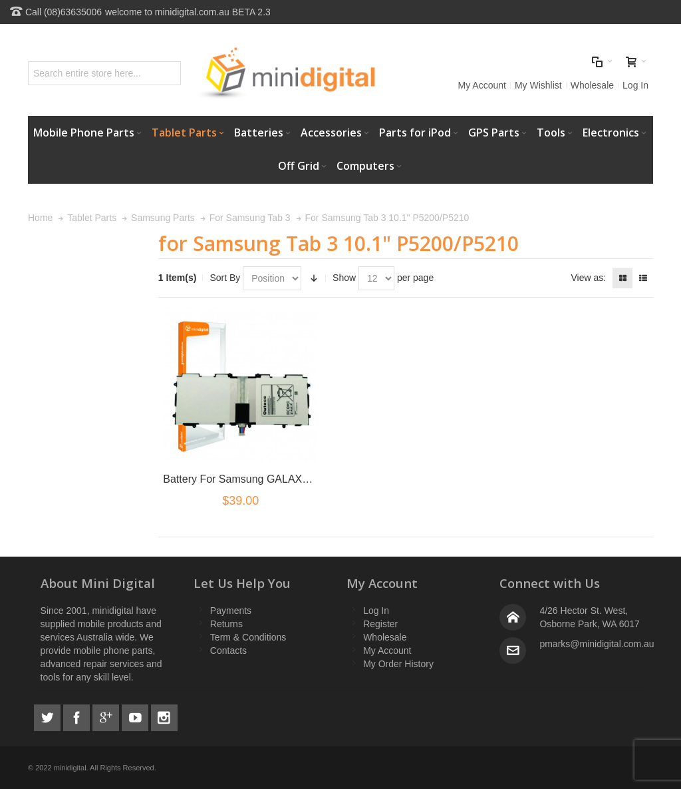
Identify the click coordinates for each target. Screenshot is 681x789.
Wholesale (592, 85)
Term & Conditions (248, 637)
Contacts (228, 650)
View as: (588, 277)
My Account (482, 85)
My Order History (398, 663)
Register (380, 624)
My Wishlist (538, 85)
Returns (226, 624)
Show (344, 277)
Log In (635, 85)
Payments (230, 610)
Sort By (224, 277)
